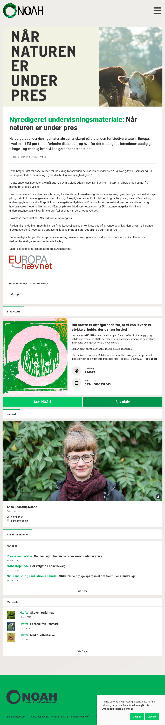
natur (29, 284)
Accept (152, 716)
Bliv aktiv (122, 402)
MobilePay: (90, 368)
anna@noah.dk (19, 520)
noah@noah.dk (79, 716)
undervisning (19, 284)
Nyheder (12, 545)
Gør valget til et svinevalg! (36, 566)
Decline (137, 716)
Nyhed (43, 157)
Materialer (13, 602)
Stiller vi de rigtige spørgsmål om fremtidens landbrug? (71, 576)
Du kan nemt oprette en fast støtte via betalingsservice (102, 349)
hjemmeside (38, 225)
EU (48, 284)
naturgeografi (86, 229)
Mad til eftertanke (37, 635)
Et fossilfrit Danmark (39, 624)
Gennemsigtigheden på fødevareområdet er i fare (54, 556)
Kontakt (11, 414)
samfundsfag (108, 229)
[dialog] (131, 710)
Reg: (87, 380)
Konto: (96, 380)
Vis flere (82, 591)
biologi (72, 229)
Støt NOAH (42, 402)
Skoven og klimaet (38, 612)
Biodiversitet (39, 284)
